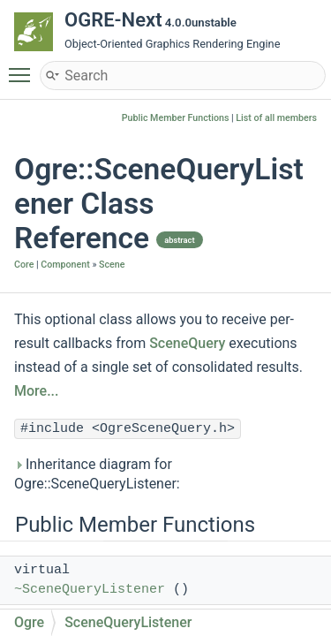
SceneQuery (187, 343)
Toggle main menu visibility (24, 67)
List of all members (276, 118)
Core (24, 264)
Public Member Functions (175, 118)
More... (36, 390)
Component (65, 264)
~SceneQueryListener (89, 589)
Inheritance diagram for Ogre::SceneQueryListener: (97, 474)
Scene (111, 264)
